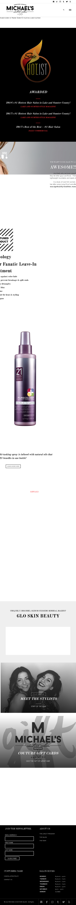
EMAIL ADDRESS (11, 835)
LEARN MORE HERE (13, 466)
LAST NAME (9, 850)
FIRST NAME (9, 842)
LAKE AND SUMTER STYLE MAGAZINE (38, 107)
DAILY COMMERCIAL (38, 131)
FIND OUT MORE (37, 529)
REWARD (34, 492)
